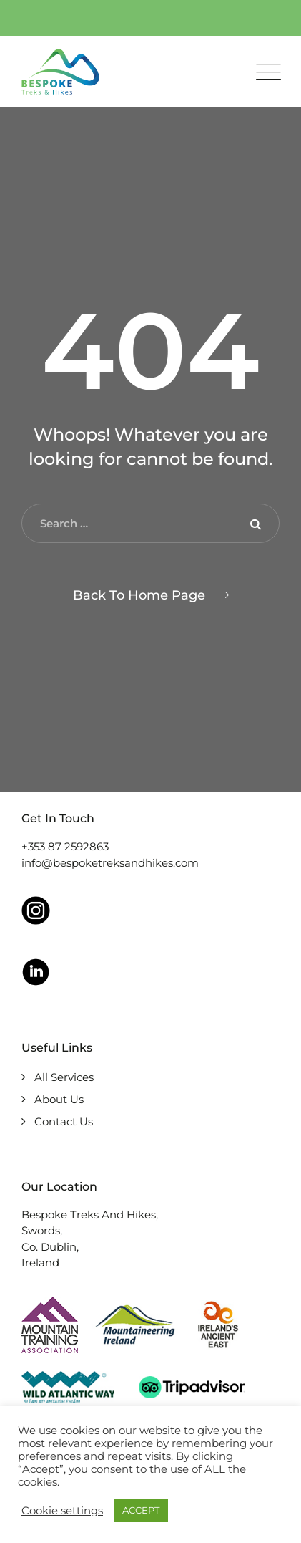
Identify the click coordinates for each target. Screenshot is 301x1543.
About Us (59, 1099)
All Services (64, 1077)
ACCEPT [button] (140, 1510)
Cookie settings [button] (62, 1510)
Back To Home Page (139, 595)
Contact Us (63, 1121)
